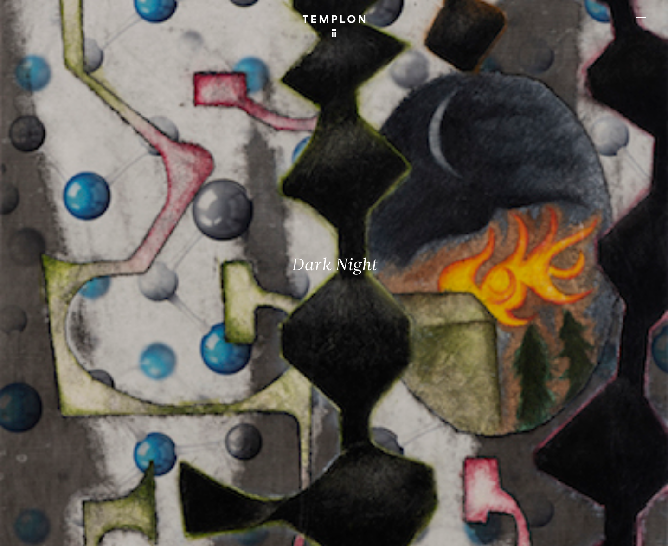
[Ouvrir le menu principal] (641, 19)
